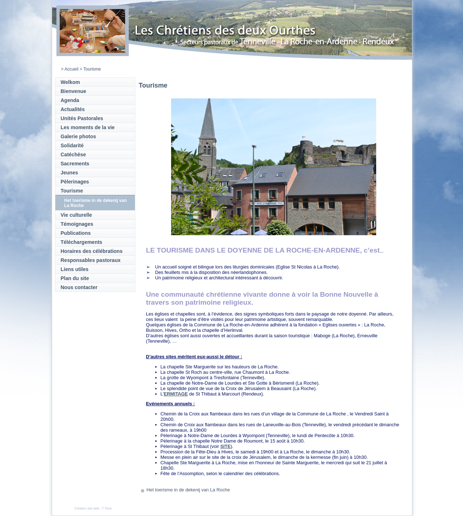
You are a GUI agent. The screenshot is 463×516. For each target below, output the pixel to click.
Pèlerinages (75, 182)
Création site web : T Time (93, 508)
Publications (76, 233)
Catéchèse (73, 154)
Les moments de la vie (88, 127)
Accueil (71, 69)
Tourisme (72, 191)
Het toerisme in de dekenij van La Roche (188, 489)
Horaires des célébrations (92, 251)
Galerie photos (78, 136)
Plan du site (75, 278)
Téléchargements (81, 242)
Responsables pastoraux (91, 260)
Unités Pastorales (82, 118)
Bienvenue (73, 91)
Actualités (73, 109)
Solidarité (72, 145)
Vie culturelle (76, 215)
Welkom (70, 82)
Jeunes (69, 172)
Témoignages (77, 224)
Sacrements (75, 163)
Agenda (70, 100)
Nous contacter (79, 287)
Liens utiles (75, 269)
